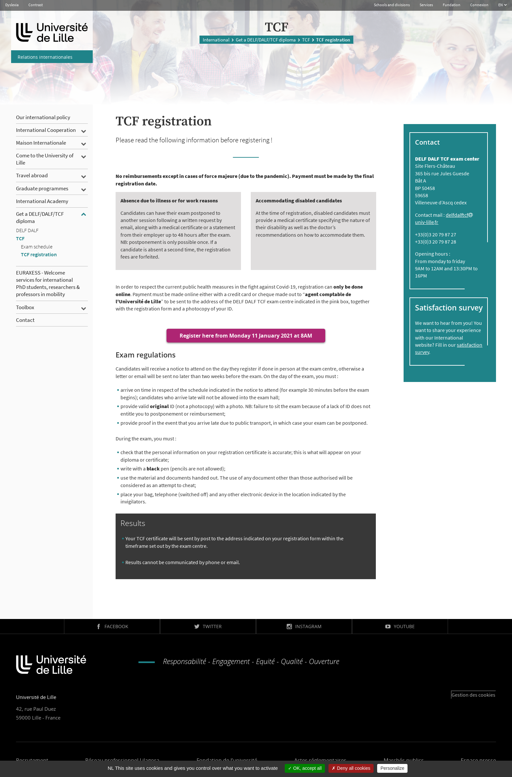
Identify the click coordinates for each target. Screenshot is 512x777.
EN (501, 4)
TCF (306, 39)
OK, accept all (305, 768)
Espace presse (478, 760)
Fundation (451, 4)
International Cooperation (46, 130)
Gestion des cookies (473, 694)
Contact (25, 320)
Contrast (35, 4)
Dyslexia (12, 4)
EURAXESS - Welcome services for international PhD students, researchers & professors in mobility (48, 283)
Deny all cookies (351, 768)
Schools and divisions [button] (392, 4)
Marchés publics (404, 760)
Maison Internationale (41, 142)
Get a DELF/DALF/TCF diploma (266, 39)
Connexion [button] (479, 4)
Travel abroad (32, 175)
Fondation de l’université (227, 760)
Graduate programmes (42, 188)
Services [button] (426, 4)
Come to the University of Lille (44, 159)
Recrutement (32, 760)
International (216, 39)
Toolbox (25, 307)
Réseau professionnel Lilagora (122, 760)
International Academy (42, 201)
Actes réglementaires (320, 760)
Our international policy (43, 117)
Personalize (392, 768)
